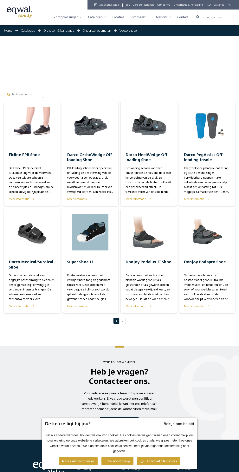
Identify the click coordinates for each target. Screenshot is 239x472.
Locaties (184, 469)
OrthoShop (131, 469)
